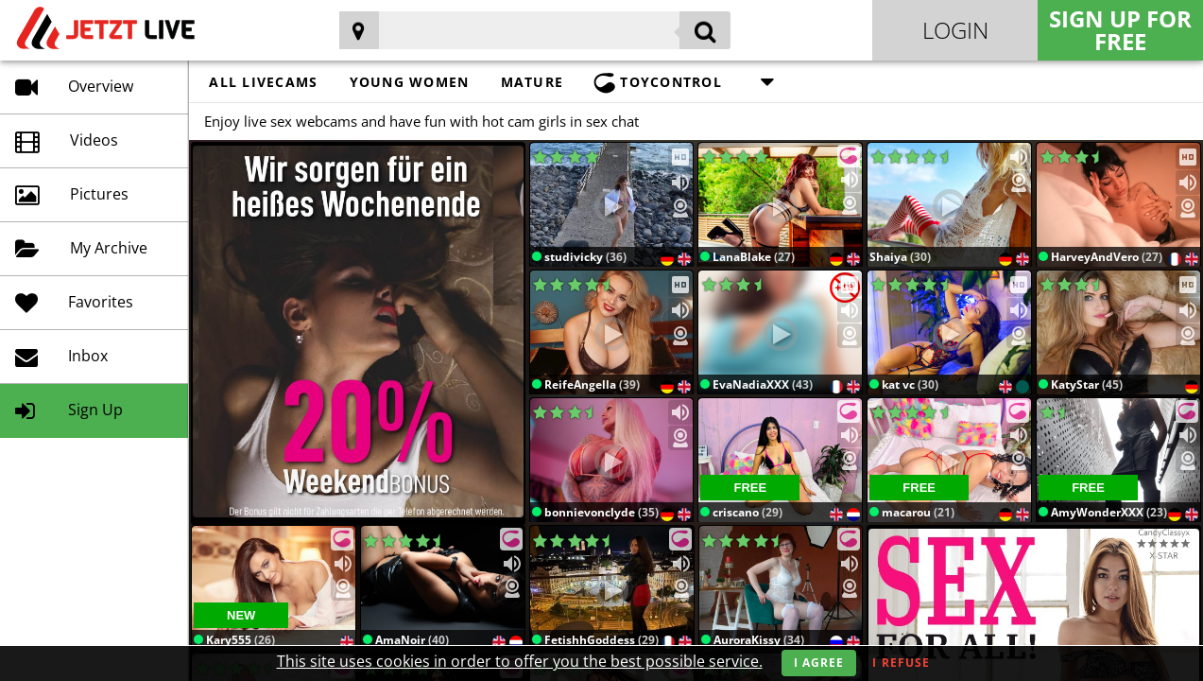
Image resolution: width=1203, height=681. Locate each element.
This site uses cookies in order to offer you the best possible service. (520, 661)
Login (955, 29)
